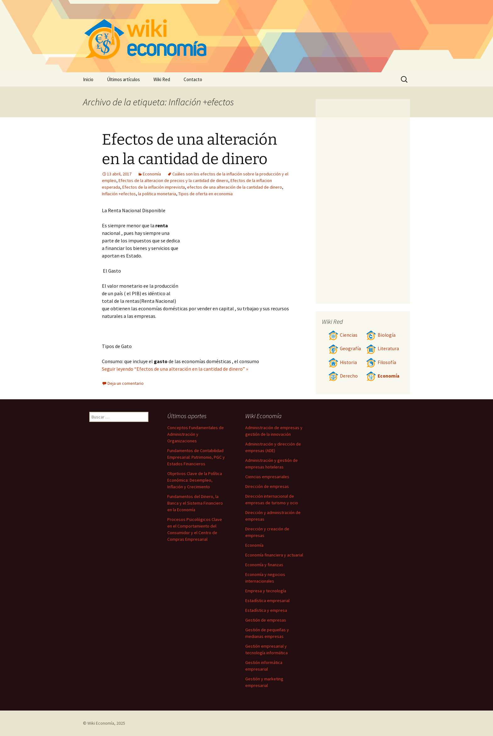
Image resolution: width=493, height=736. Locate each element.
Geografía (344, 348)
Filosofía (381, 362)
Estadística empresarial (267, 600)
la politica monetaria (157, 193)
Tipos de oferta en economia (205, 193)
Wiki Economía (100, 723)
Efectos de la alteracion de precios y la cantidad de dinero (173, 180)
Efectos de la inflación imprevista (153, 187)
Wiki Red (161, 79)
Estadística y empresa (266, 610)
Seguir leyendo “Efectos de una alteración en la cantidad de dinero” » (175, 369)
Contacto (193, 79)
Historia (342, 362)
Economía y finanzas (264, 564)
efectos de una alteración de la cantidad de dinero (234, 187)
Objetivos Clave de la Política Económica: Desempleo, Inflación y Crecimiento (194, 480)
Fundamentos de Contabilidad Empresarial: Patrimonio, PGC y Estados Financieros (196, 457)
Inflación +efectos (119, 193)
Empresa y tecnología (265, 591)
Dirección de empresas (267, 486)
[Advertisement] (236, 254)
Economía (152, 174)
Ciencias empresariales (267, 476)
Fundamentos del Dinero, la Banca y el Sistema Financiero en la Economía (195, 503)
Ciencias (342, 335)
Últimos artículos (123, 79)
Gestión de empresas (265, 620)
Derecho (343, 376)
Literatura (382, 348)
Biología (381, 335)
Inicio (88, 79)
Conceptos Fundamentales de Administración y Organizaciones (195, 434)
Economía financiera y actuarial (274, 555)
